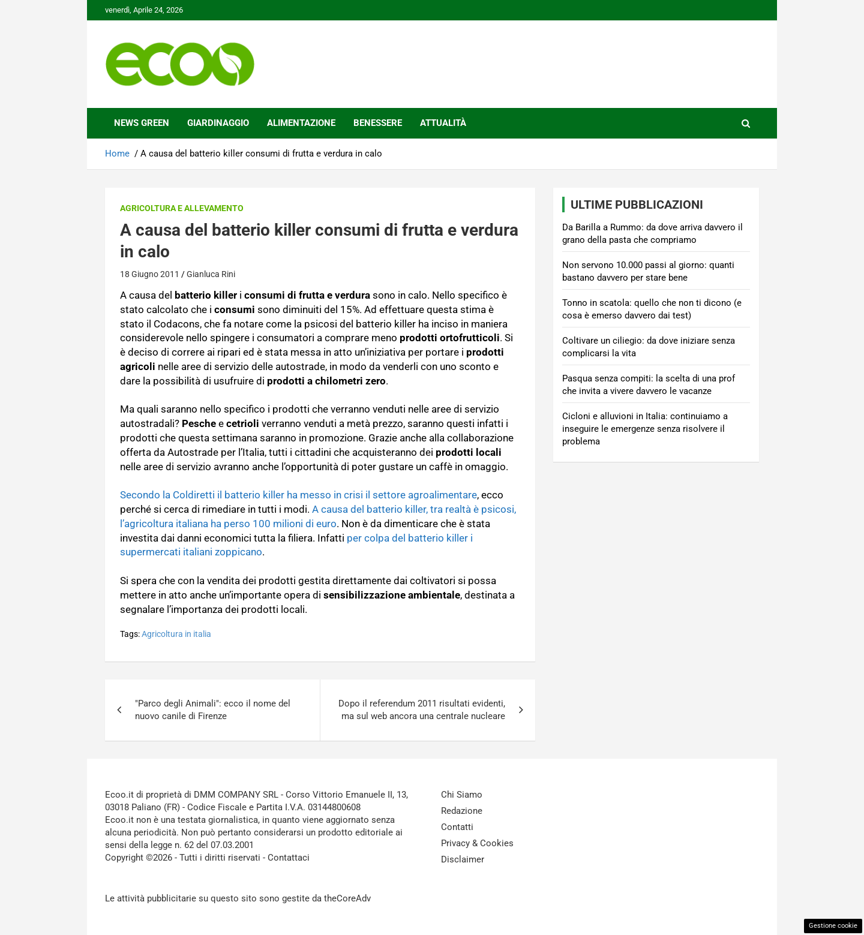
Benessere (377, 123)
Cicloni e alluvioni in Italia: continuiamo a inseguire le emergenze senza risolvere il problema (645, 429)
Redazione (461, 810)
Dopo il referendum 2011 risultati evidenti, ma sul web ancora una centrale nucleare (421, 709)
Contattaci (289, 857)
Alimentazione (301, 123)
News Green (141, 123)
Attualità (443, 123)
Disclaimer (462, 859)
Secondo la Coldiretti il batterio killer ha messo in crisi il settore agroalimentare (298, 495)
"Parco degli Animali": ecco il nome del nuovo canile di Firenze (212, 709)
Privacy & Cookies (477, 843)
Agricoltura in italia (176, 634)
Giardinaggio (218, 123)
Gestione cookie (833, 926)
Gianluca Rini (211, 274)
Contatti (457, 827)
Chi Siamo (461, 794)
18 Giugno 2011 (149, 274)
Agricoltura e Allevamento (182, 208)
